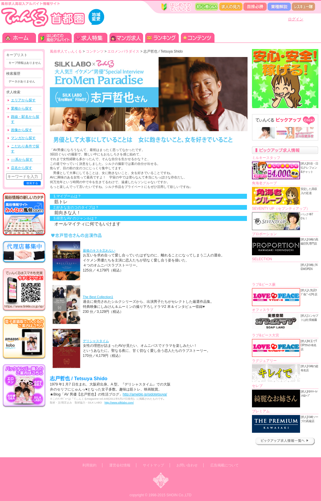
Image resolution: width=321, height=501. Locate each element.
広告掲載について (224, 465)
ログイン (295, 19)
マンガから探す (23, 138)
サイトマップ (153, 465)
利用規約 (89, 465)
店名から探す (21, 168)
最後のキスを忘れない (99, 250)
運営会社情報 (119, 465)
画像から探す (21, 130)
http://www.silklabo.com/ (119, 402)
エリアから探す (23, 100)
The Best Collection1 (98, 297)
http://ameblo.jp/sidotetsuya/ (145, 394)
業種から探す (21, 108)
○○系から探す (22, 159)
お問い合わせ (187, 465)
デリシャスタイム (96, 341)
